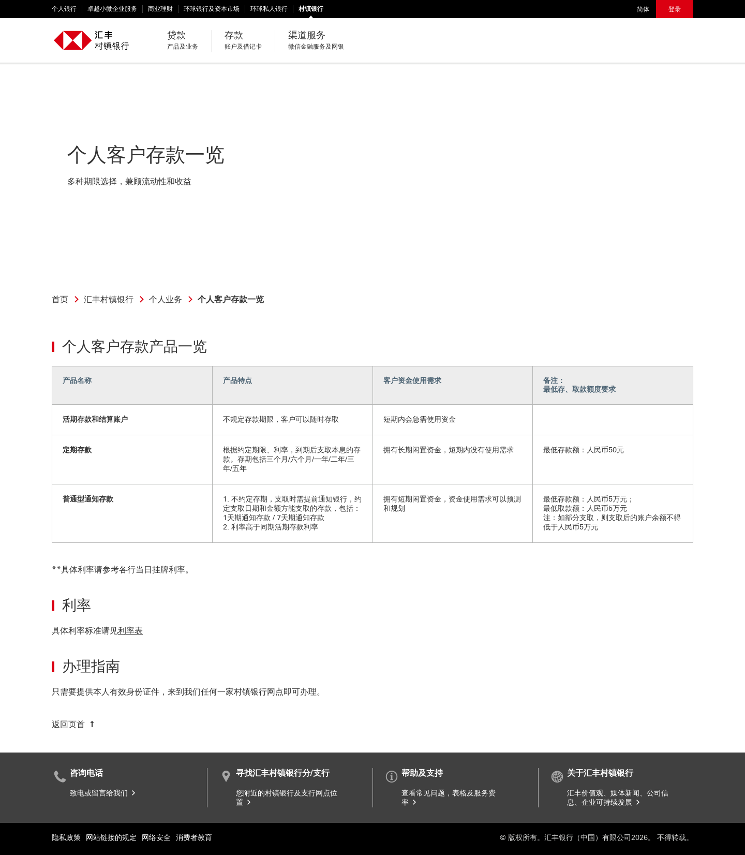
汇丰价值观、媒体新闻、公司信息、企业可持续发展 (617, 798)
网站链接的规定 (111, 837)
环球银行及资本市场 (212, 8)
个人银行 (64, 8)
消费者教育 (194, 837)
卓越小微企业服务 (112, 8)
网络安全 (156, 837)
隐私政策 (66, 837)
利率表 (130, 631)
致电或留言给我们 (103, 793)
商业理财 (160, 8)
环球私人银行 (269, 8)
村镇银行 (311, 8)
